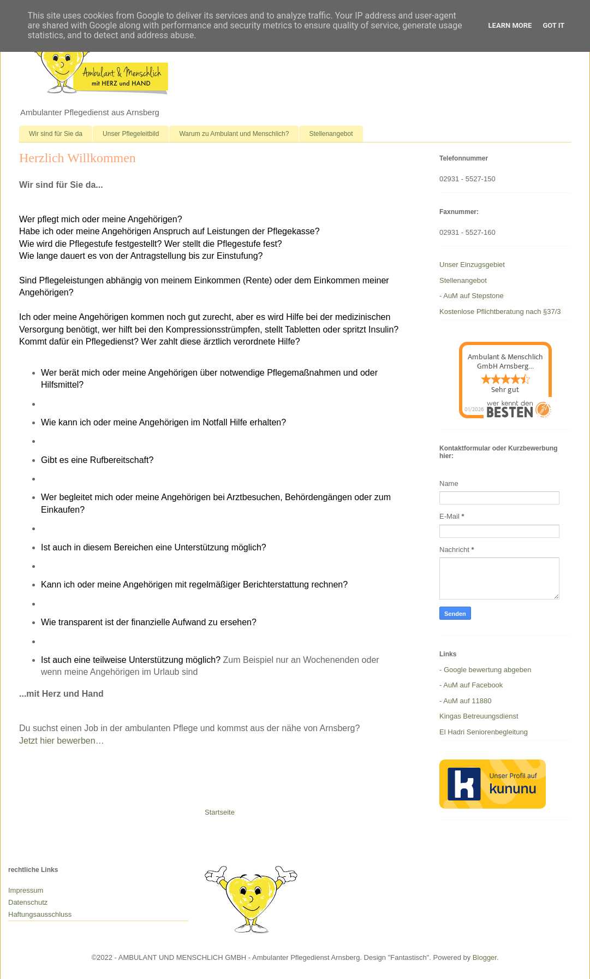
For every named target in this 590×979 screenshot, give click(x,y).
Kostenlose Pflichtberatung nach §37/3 (500, 311)
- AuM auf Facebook (471, 685)
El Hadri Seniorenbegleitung (483, 732)
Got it (553, 25)
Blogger (485, 957)
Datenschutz (27, 902)
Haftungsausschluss (39, 914)
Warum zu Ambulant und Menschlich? (234, 134)
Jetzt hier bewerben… (61, 740)
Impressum (25, 890)
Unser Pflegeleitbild (131, 134)
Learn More (510, 25)
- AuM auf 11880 (465, 701)
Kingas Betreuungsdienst (479, 716)
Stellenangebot (331, 134)
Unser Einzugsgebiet (472, 264)
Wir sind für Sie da (55, 134)
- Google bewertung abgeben (485, 670)
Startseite (220, 812)
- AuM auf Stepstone (471, 296)
